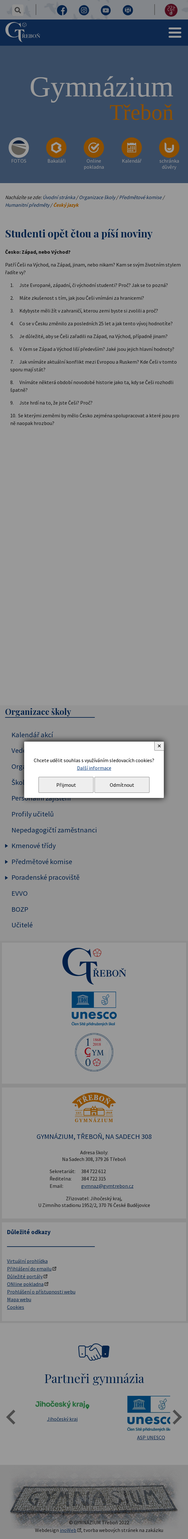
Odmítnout (122, 785)
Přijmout (66, 785)
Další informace (94, 768)
